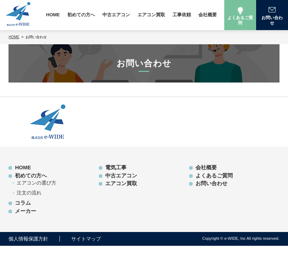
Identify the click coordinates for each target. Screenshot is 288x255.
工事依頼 (182, 14)
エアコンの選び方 (36, 183)
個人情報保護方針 (28, 239)
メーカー (25, 211)
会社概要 (207, 14)
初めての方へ (81, 14)
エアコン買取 (151, 14)
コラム (23, 203)
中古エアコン (116, 14)
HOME (53, 14)
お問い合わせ (211, 183)
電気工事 (115, 167)
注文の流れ (29, 193)
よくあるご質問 (214, 175)
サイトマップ (86, 239)
